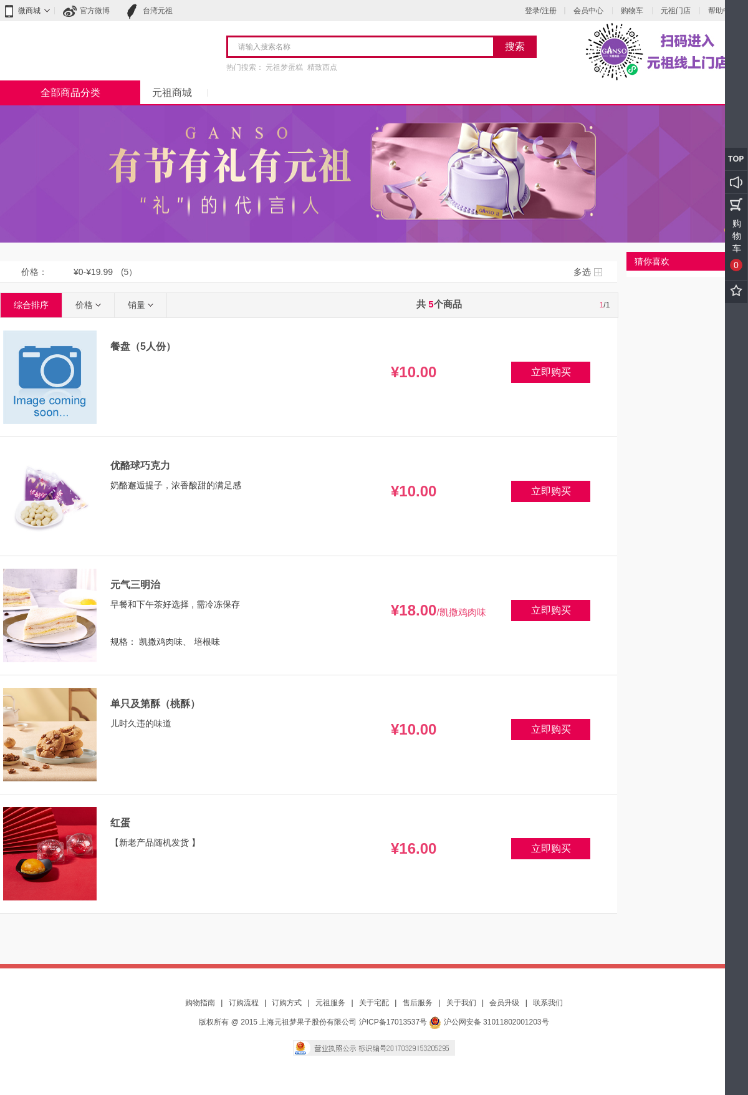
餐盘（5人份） (143, 346)
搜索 (515, 46)
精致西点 (322, 67)
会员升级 (504, 1002)
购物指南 (200, 1002)
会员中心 (588, 10)
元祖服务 (330, 1002)
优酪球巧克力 (140, 465)
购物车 (632, 10)
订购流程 (244, 1002)
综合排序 (31, 305)
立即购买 (551, 372)
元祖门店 (676, 10)
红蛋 (120, 823)
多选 (582, 272)
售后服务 (418, 1002)
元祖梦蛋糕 (284, 67)
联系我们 (548, 1002)
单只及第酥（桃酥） (155, 703)
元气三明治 (135, 584)
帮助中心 (723, 10)
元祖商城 (172, 92)
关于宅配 (374, 1002)
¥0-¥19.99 (93, 272)
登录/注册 (541, 10)
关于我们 (461, 1002)
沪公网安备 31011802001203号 (489, 1022)
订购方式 (287, 1002)
